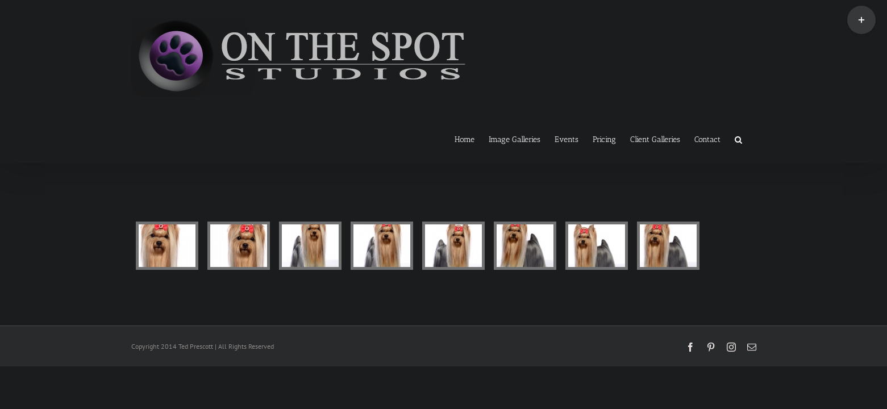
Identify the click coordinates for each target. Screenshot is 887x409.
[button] (752, 138)
